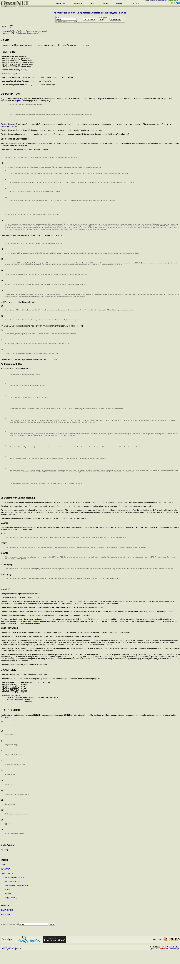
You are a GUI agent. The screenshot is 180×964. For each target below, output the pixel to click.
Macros (7, 902)
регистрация (164, 0)
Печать (75, 21)
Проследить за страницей (12, 962)
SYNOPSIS (5, 882)
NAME (3, 878)
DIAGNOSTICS (7, 923)
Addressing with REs (12, 894)
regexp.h (16, 79)
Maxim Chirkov (173, 960)
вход (157, 0)
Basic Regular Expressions (14, 890)
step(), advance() (11, 911)
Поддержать (164, 962)
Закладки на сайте (9, 960)
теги (137, 3)
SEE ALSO (5, 928)
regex (17, 108)
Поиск (132, 3)
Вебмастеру (174, 962)
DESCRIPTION (7, 887)
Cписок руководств (64, 21)
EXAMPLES (6, 919)
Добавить (154, 962)
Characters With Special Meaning (16, 898)
